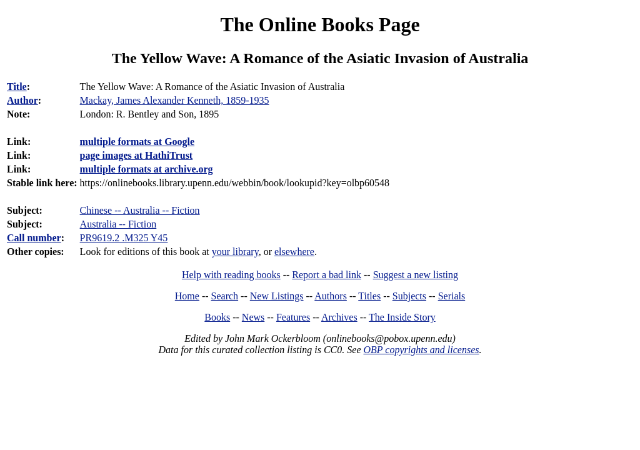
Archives (339, 317)
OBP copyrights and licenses (421, 349)
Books (217, 317)
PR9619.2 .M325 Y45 (124, 237)
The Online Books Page (319, 24)
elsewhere (294, 251)
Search (225, 296)
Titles (369, 296)
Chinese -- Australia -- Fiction (140, 210)
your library (235, 251)
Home (187, 296)
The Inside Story (402, 317)
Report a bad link (326, 274)
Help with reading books (231, 274)
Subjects (409, 296)
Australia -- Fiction (118, 224)
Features (293, 317)
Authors (330, 296)
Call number (34, 237)
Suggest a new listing (415, 274)
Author (22, 100)
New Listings (277, 296)
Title (17, 86)
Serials (452, 296)
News (253, 317)
